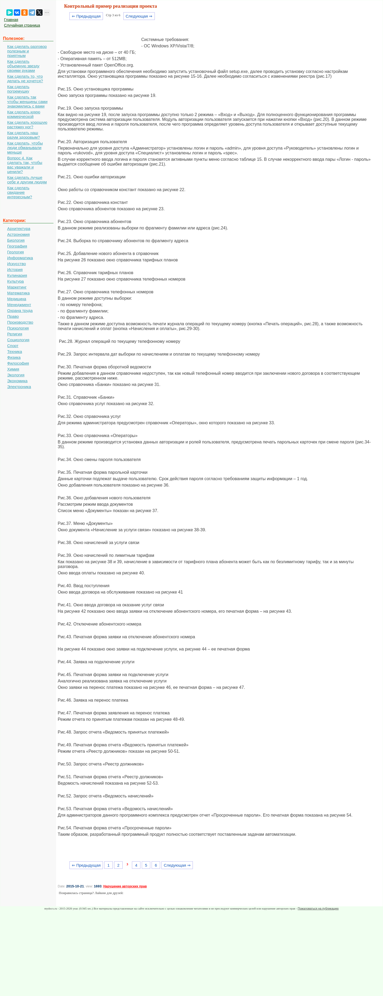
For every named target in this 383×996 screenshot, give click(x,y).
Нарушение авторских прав (125, 886)
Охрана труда (20, 310)
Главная (11, 20)
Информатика (20, 258)
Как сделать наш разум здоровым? (23, 134)
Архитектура (18, 228)
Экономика (17, 380)
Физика (13, 357)
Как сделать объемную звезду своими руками (23, 66)
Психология (18, 328)
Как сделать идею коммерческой (23, 114)
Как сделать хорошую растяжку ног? (27, 124)
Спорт (12, 345)
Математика (18, 293)
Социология (18, 340)
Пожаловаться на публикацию (318, 908)
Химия (13, 369)
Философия (18, 363)
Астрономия (18, 234)
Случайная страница (22, 25)
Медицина (16, 299)
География (17, 246)
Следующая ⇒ (139, 16)
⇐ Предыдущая (86, 16)
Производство (20, 322)
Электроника (19, 386)
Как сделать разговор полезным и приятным (27, 51)
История (15, 269)
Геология (15, 252)
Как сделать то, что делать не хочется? (25, 78)
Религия (14, 334)
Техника (14, 351)
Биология (15, 240)
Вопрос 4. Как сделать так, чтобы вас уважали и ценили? (24, 165)
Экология (15, 375)
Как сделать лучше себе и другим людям (27, 179)
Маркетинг (17, 287)
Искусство (16, 263)
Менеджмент (19, 304)
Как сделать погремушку (18, 88)
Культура (15, 281)
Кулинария (17, 275)
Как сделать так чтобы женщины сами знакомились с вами (27, 101)
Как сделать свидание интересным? (19, 192)
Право (13, 316)
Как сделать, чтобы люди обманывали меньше (25, 147)
